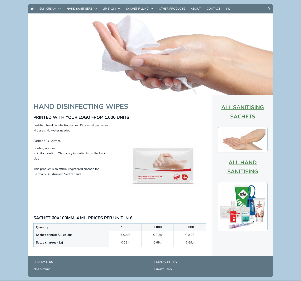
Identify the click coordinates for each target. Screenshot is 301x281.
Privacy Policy (163, 269)
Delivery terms (40, 269)
